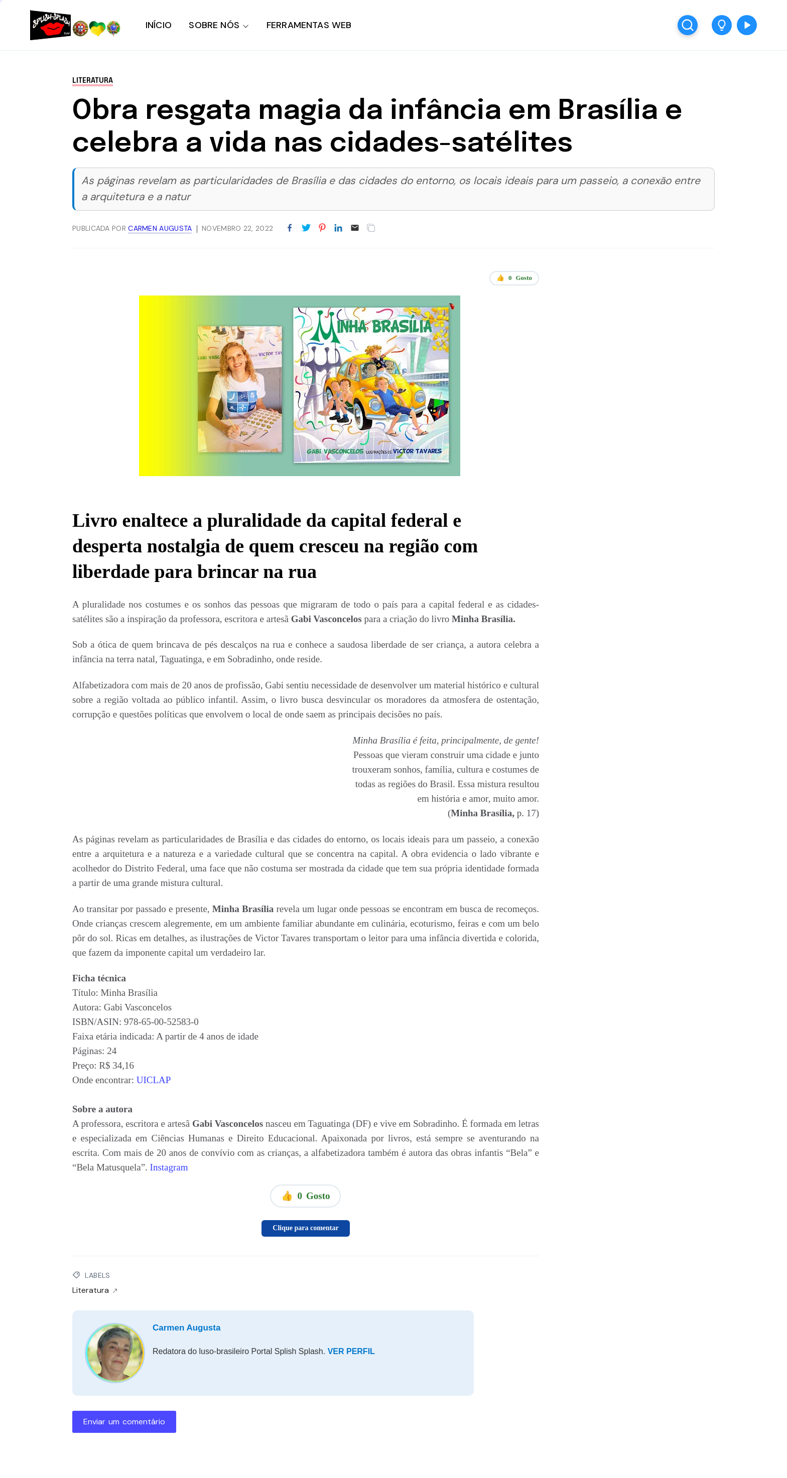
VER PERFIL (351, 1351)
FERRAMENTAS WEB (309, 25)
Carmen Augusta (186, 1328)
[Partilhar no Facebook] (289, 228)
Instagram (169, 1167)
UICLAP (154, 1080)
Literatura (92, 80)
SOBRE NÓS (214, 25)
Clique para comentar (305, 1228)
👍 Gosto (514, 278)
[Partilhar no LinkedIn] (338, 228)
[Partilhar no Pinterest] (322, 228)
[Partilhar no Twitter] (306, 228)
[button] (722, 25)
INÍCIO (159, 25)
